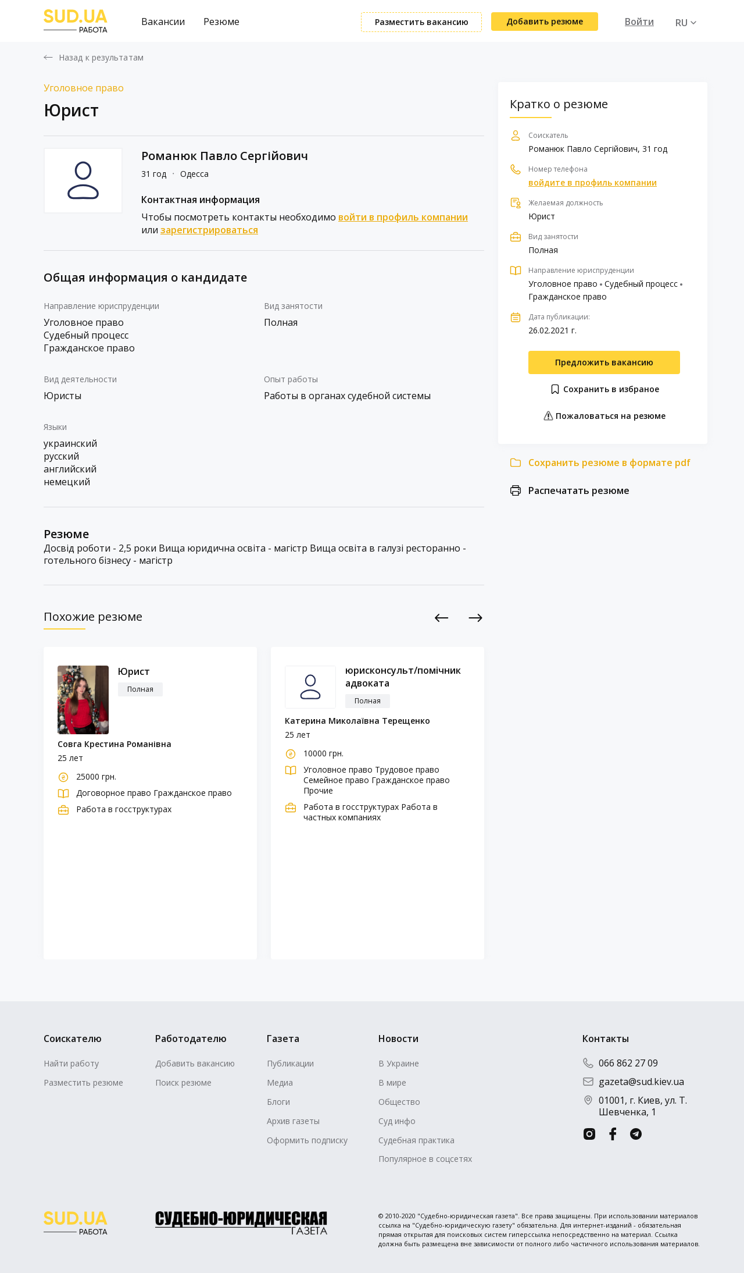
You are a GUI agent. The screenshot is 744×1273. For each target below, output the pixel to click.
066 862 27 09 (620, 1063)
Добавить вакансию (195, 1063)
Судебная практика (416, 1140)
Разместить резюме (83, 1082)
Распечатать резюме (578, 490)
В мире (392, 1082)
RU (681, 23)
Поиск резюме (183, 1082)
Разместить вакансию (421, 21)
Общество (399, 1101)
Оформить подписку (307, 1140)
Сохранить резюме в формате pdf (609, 462)
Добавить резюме (544, 21)
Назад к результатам (101, 57)
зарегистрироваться (209, 229)
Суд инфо (397, 1120)
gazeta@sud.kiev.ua (633, 1081)
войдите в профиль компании (592, 182)
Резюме (221, 21)
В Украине (398, 1063)
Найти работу (71, 1063)
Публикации (290, 1063)
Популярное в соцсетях (425, 1158)
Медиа (280, 1082)
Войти (639, 21)
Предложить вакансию (604, 362)
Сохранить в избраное (604, 389)
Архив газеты (293, 1120)
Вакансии (163, 21)
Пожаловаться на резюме (604, 415)
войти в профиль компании (403, 217)
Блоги (278, 1101)
